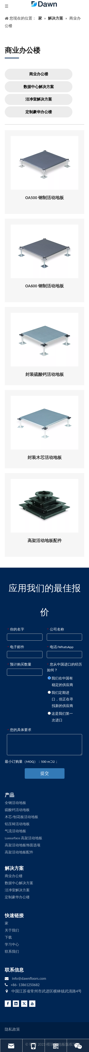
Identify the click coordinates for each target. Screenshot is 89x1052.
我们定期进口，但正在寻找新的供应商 (60, 699)
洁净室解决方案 (38, 99)
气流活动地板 (15, 831)
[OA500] (44, 163)
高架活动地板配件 (19, 852)
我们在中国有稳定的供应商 (60, 681)
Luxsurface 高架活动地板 (23, 838)
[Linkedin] (16, 1003)
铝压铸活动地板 (17, 824)
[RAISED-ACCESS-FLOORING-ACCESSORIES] (44, 506)
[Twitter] (24, 1003)
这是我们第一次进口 (60, 716)
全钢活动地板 (15, 803)
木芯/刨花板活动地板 (21, 817)
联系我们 (12, 951)
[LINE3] (12, 57)
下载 (8, 937)
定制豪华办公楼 (38, 112)
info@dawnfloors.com (29, 978)
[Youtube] (32, 1003)
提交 (44, 773)
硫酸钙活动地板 (17, 810)
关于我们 (12, 930)
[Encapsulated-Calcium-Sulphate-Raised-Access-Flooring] (44, 339)
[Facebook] (8, 1003)
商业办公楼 (38, 74)
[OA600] (44, 251)
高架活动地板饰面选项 (22, 845)
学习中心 (12, 944)
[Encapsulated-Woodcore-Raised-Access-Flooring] (44, 423)
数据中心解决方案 (38, 86)
